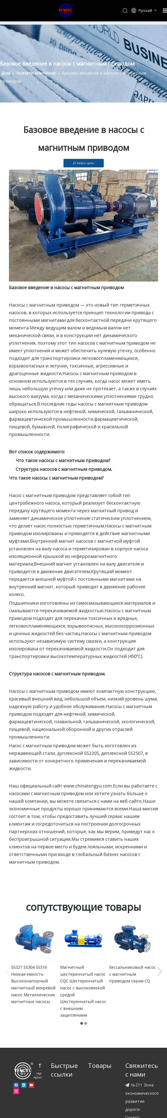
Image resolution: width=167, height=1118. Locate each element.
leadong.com (78, 1101)
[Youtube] (31, 974)
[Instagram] (16, 980)
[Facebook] (16, 974)
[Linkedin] (24, 974)
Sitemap (98, 1101)
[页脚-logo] (38, 959)
